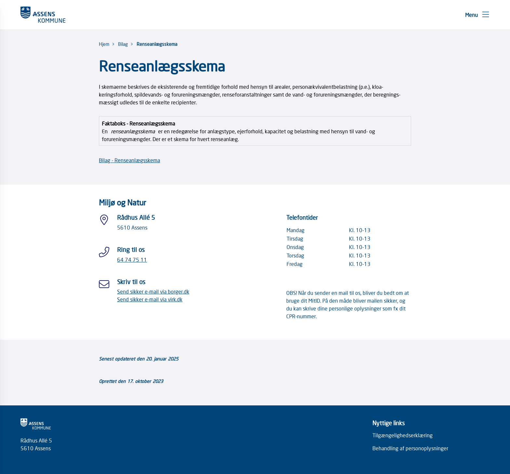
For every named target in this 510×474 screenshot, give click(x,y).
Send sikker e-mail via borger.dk (153, 291)
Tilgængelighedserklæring (402, 435)
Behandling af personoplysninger (410, 448)
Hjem (104, 44)
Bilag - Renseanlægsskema (129, 160)
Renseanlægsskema (157, 44)
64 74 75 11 (132, 259)
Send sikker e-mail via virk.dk (149, 299)
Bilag (123, 44)
